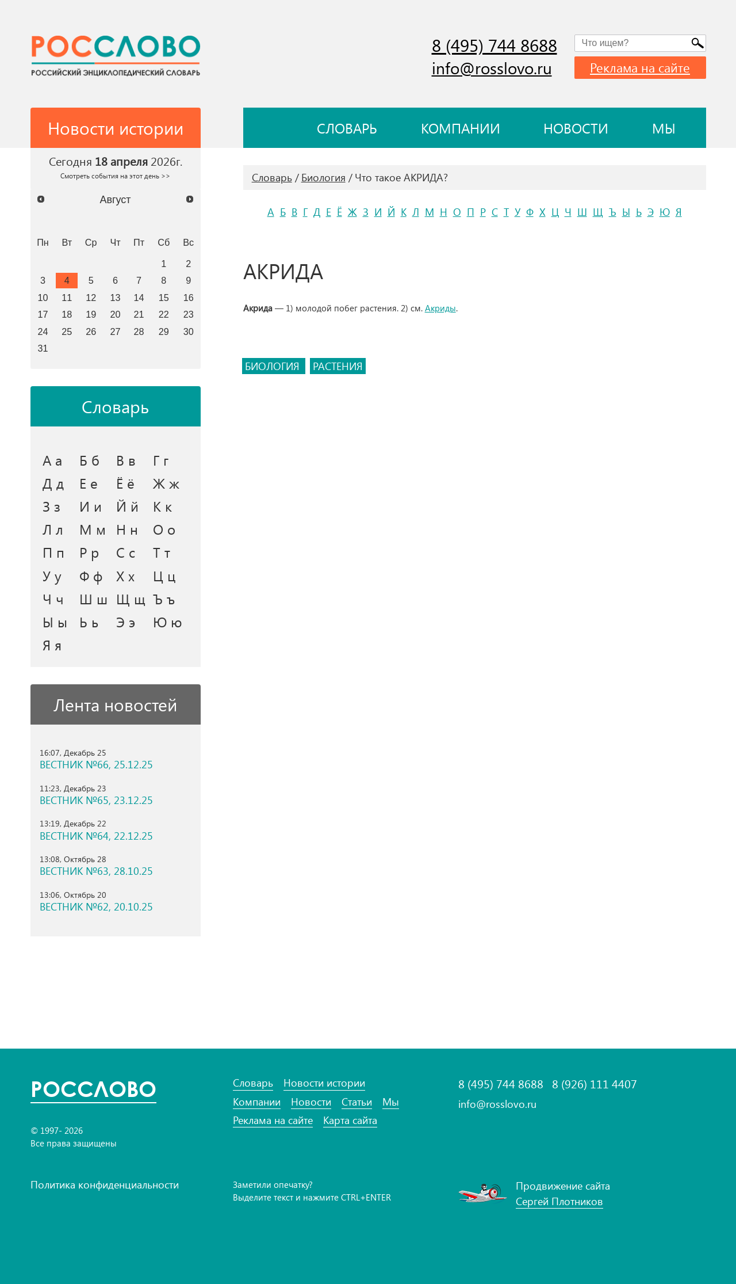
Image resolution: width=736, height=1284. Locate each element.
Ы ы (55, 621)
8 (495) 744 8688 (494, 44)
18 (67, 314)
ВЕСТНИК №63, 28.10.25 (96, 871)
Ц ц (164, 575)
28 (139, 331)
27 (115, 331)
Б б (89, 460)
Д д (53, 483)
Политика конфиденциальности (104, 1184)
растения (338, 366)
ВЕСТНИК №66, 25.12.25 (96, 764)
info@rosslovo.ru (492, 67)
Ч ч (53, 598)
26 (91, 331)
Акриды (440, 308)
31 (42, 348)
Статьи (357, 1101)
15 (164, 297)
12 (91, 297)
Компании (460, 128)
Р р (89, 552)
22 (164, 314)
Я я (52, 644)
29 (164, 331)
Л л (53, 529)
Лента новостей (115, 704)
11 (67, 297)
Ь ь (88, 621)
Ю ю (167, 621)
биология (273, 366)
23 (188, 314)
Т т (161, 552)
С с (125, 552)
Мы (664, 128)
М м (92, 529)
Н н (127, 529)
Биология (323, 177)
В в (126, 460)
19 (91, 314)
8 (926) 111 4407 (594, 1083)
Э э (125, 621)
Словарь (347, 128)
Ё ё (125, 483)
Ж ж (166, 483)
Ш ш (93, 598)
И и (90, 506)
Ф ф (90, 575)
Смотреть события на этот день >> (115, 175)
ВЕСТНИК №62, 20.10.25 (96, 906)
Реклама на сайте (640, 67)
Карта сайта (350, 1120)
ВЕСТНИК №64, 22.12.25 (96, 836)
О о (164, 529)
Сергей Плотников (559, 1201)
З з (51, 506)
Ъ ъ (164, 598)
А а (52, 460)
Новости (575, 128)
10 (42, 297)
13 (115, 297)
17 (42, 314)
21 (139, 314)
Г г (160, 460)
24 (42, 331)
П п (53, 552)
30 (188, 331)
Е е (88, 483)
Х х (125, 575)
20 (115, 314)
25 (67, 331)
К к (162, 506)
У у (52, 575)
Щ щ (130, 598)
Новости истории (324, 1082)
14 (139, 297)
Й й (127, 506)
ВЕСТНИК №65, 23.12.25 (96, 800)
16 (188, 297)
